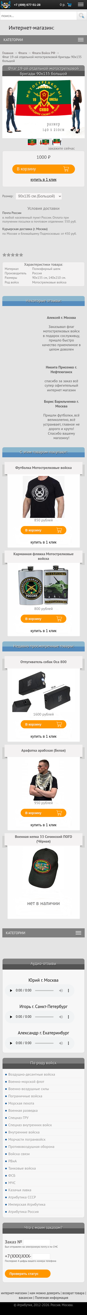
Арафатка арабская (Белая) (43, 750)
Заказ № (27, 1242)
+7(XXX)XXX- (27, 1256)
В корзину (33, 530)
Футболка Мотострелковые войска (43, 467)
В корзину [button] (26, 169)
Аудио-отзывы (43, 963)
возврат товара (73, 1293)
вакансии (25, 1297)
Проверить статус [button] (24, 1274)
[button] (82, 15)
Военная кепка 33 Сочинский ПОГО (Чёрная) (43, 838)
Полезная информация (51, 1297)
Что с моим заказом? (43, 1227)
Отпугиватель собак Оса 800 (43, 661)
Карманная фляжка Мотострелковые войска (43, 556)
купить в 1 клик (44, 180)
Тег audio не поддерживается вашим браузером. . (39, 990)
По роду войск (43, 1062)
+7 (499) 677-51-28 (27, 5)
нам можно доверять (45, 1293)
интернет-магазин (14, 1293)
